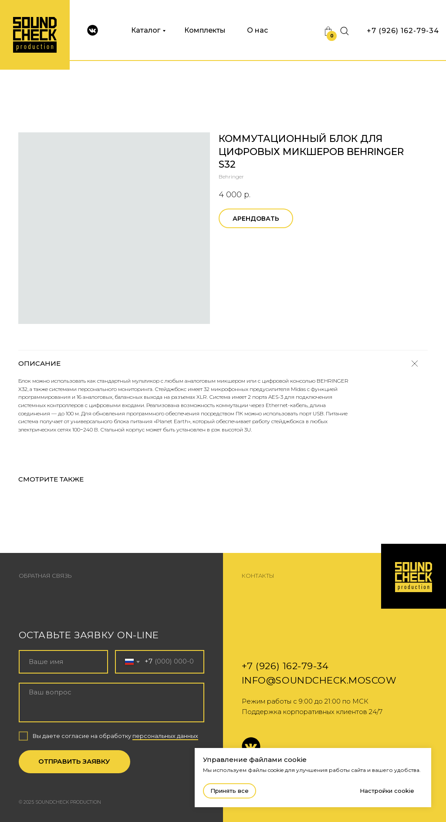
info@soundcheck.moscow (319, 680)
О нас (257, 30)
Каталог (145, 30)
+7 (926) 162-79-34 (403, 31)
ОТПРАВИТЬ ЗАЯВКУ (74, 761)
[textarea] (112, 702)
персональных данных (165, 736)
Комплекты (205, 30)
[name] (63, 661)
